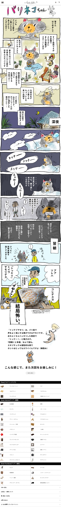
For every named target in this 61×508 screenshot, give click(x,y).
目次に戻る (30, 373)
